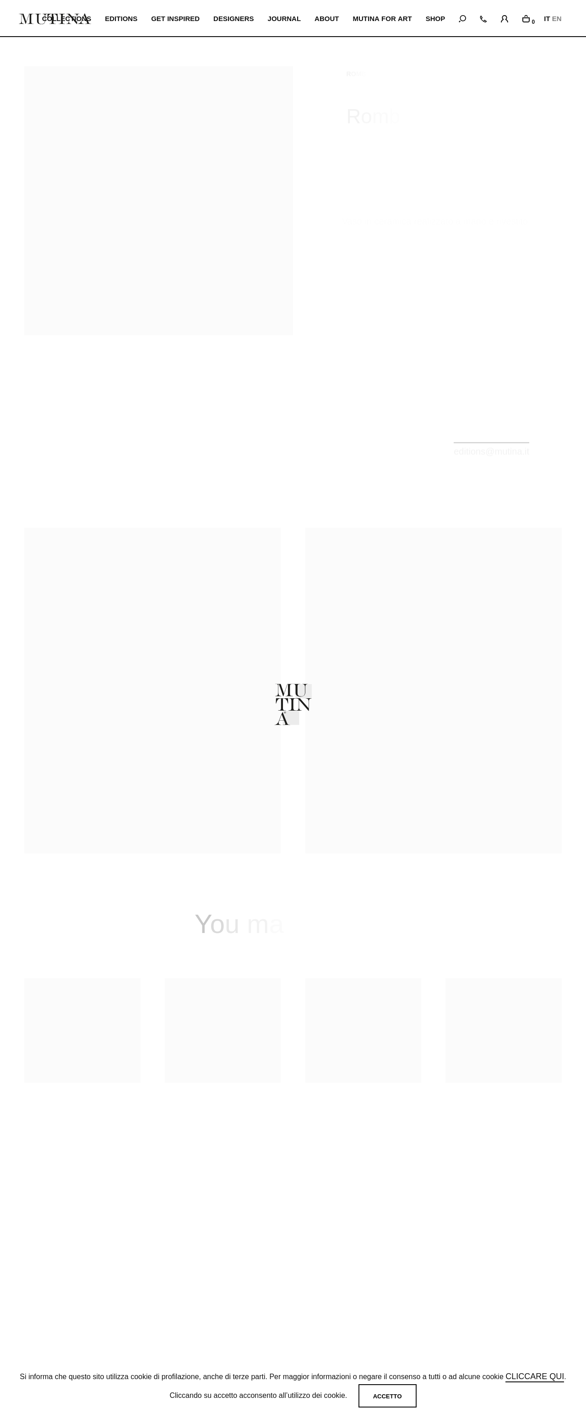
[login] (504, 17)
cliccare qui (534, 1376)
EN (557, 18)
